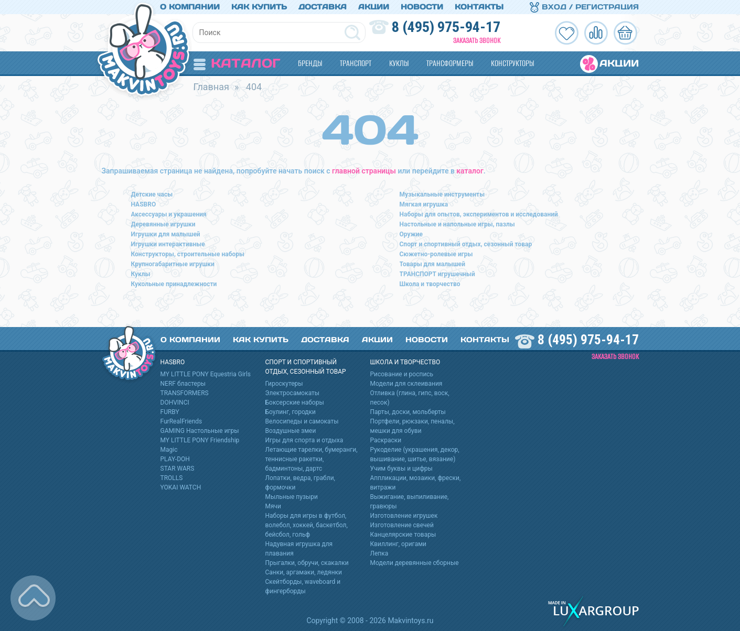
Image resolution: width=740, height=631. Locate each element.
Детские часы (152, 194)
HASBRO (143, 204)
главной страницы (364, 171)
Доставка (322, 7)
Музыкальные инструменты (442, 194)
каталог (469, 171)
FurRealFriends (181, 421)
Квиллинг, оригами (398, 544)
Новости (422, 7)
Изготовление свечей (402, 525)
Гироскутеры (284, 383)
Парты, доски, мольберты (408, 412)
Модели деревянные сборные (414, 563)
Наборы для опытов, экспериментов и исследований (479, 214)
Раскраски (386, 440)
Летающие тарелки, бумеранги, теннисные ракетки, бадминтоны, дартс (311, 459)
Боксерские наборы (294, 402)
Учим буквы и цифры (401, 468)
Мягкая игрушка (424, 204)
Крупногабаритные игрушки (173, 264)
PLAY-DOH (175, 459)
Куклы (399, 63)
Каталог (237, 63)
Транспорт (355, 63)
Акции (373, 7)
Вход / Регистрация (584, 7)
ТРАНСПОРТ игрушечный (437, 274)
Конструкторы (512, 63)
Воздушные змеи (290, 430)
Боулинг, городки (290, 412)
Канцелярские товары (403, 534)
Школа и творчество (430, 284)
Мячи (273, 506)
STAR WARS (177, 468)
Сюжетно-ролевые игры (436, 254)
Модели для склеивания (406, 383)
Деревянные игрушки (163, 224)
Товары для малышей (433, 264)
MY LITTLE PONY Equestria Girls (205, 374)
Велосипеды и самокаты (302, 421)
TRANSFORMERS (184, 393)
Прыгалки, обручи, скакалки (307, 563)
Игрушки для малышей (165, 234)
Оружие (411, 234)
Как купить (259, 7)
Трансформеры (449, 63)
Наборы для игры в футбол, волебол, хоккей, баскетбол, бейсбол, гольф (306, 525)
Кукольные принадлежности (174, 284)
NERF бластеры (183, 383)
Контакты (479, 7)
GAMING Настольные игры (199, 430)
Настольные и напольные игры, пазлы (457, 224)
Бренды (310, 63)
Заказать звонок (476, 41)
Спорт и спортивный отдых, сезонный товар (466, 244)
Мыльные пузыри (291, 497)
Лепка (379, 553)
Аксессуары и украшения (169, 214)
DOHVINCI (174, 402)
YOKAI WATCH (180, 487)
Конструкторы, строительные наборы (187, 254)
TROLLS (171, 478)
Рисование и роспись (402, 374)
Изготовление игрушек (404, 515)
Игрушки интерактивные (168, 244)
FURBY (169, 412)
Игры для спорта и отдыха (304, 440)
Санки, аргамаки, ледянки (303, 572)
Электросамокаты (292, 393)
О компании (190, 7)
